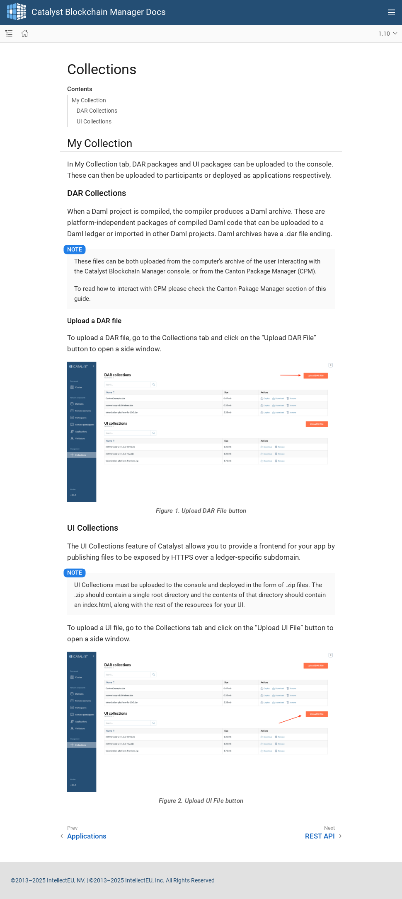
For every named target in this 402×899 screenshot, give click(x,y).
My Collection (89, 100)
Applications (87, 836)
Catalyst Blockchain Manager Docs (98, 12)
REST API (320, 836)
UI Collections (94, 121)
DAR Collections (97, 110)
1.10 (384, 33)
